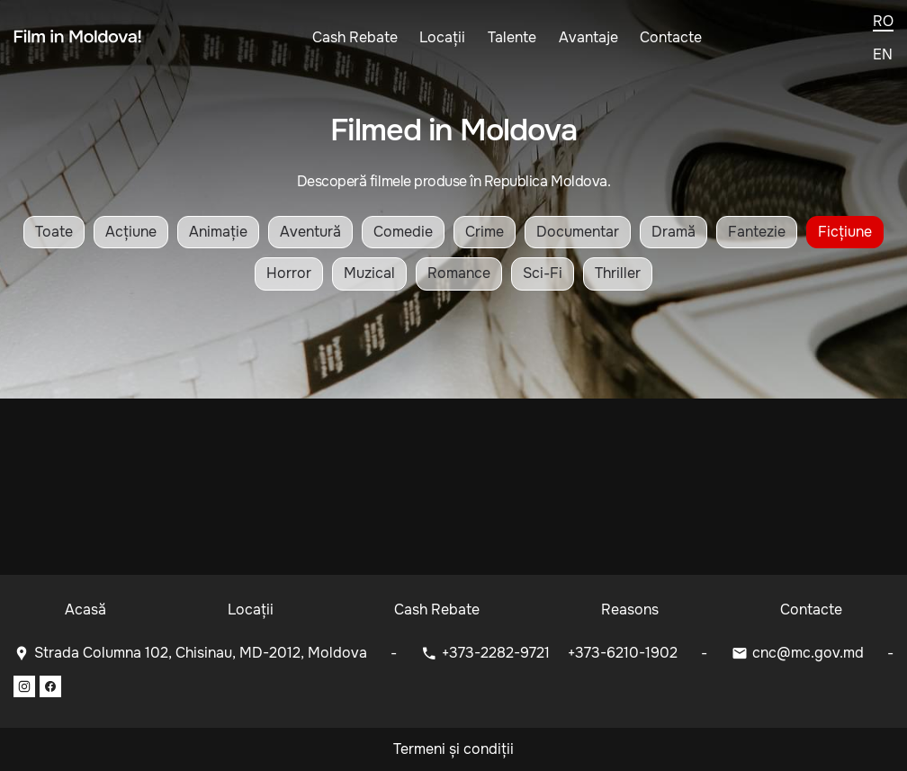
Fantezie (757, 231)
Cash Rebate (355, 37)
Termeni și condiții (453, 749)
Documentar (577, 231)
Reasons (630, 609)
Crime (484, 231)
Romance (458, 273)
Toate (54, 231)
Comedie (403, 231)
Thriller (618, 273)
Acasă (85, 609)
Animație (218, 231)
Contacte (671, 37)
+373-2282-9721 (497, 652)
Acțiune (131, 231)
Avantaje (588, 37)
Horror (288, 273)
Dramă (673, 231)
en (883, 55)
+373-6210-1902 (623, 652)
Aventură (310, 231)
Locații (442, 37)
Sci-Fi (542, 273)
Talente (512, 37)
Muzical (369, 273)
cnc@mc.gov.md (808, 652)
